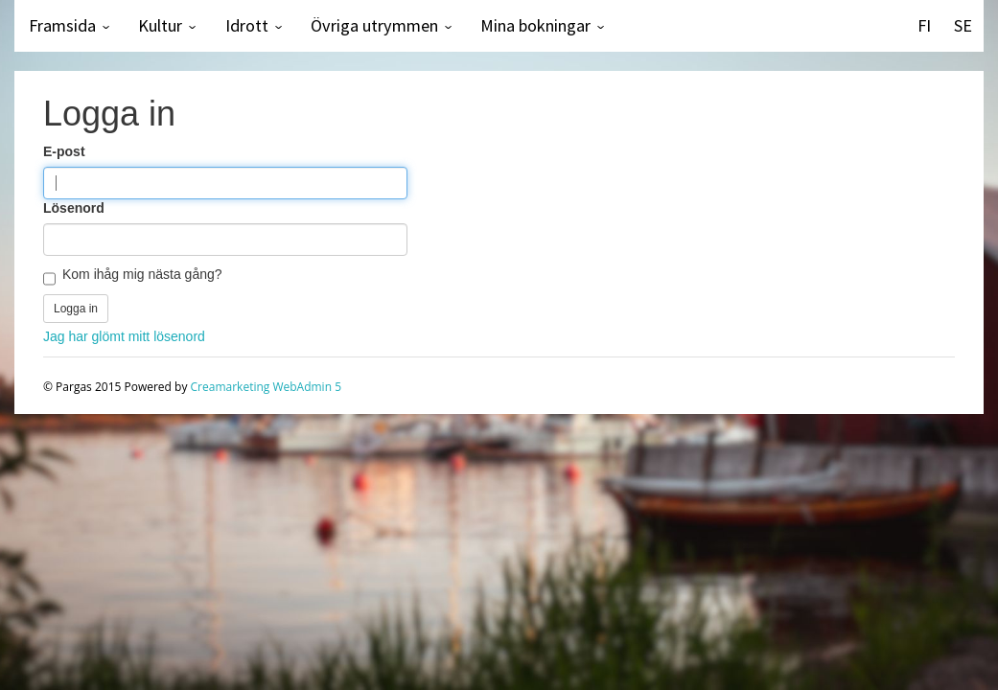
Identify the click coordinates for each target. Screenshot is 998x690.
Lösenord (73, 208)
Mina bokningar (535, 25)
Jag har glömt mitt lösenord (124, 336)
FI (924, 25)
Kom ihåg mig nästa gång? (142, 274)
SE (963, 25)
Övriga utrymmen (374, 25)
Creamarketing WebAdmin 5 (266, 387)
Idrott (246, 25)
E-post (64, 151)
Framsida (62, 25)
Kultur (160, 25)
